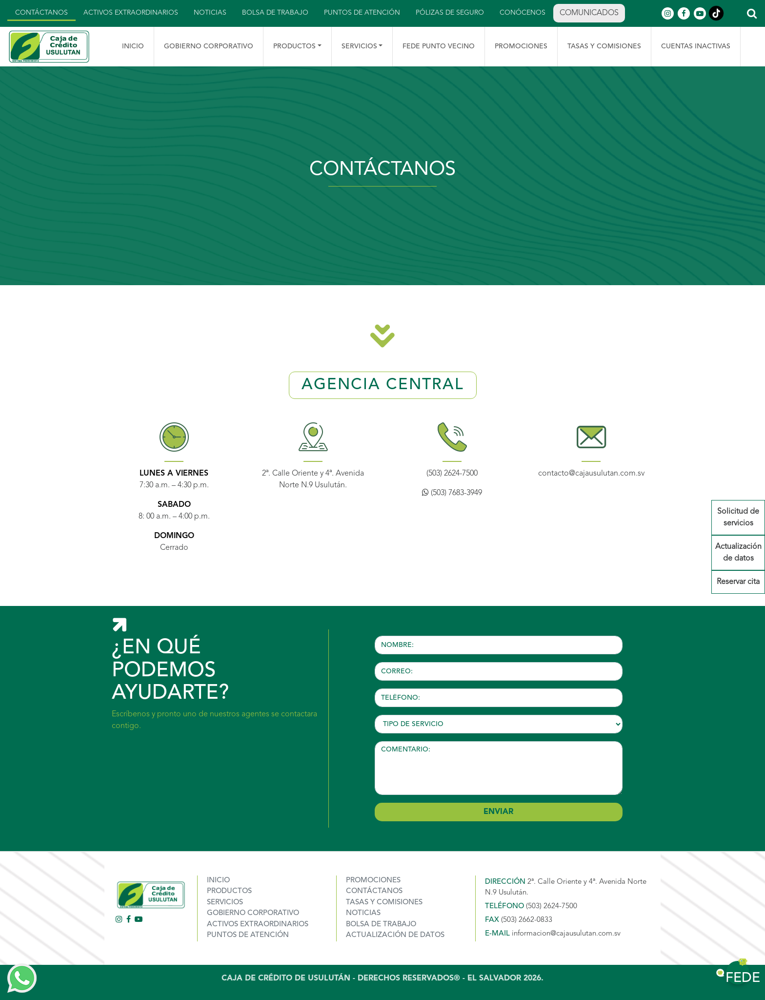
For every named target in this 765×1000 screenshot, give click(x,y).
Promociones (521, 46)
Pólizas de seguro (450, 12)
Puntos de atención (362, 12)
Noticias (210, 12)
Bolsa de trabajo (275, 12)
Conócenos (522, 12)
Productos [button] (294, 46)
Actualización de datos (738, 552)
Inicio (133, 46)
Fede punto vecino (439, 46)
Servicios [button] (359, 46)
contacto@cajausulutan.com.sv (591, 474)
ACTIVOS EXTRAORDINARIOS (257, 924)
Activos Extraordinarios (130, 12)
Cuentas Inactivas (695, 46)
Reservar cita (738, 582)
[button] (751, 13)
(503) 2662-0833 (526, 920)
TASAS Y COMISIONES (604, 46)
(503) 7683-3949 (452, 493)
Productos (229, 891)
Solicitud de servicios (738, 517)
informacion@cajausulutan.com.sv (566, 934)
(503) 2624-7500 (452, 474)
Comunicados (589, 13)
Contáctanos (41, 12)
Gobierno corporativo (253, 913)
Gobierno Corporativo (208, 46)
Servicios (225, 902)
